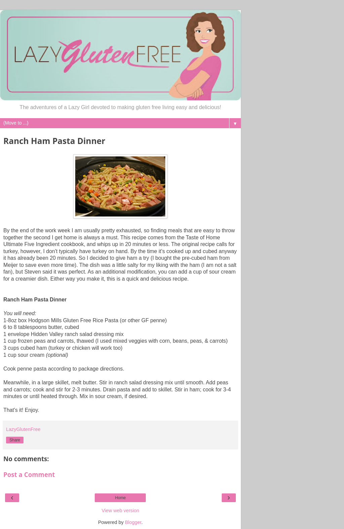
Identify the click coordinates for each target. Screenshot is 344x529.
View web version (120, 510)
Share (14, 440)
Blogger (133, 522)
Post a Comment (29, 474)
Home (120, 497)
